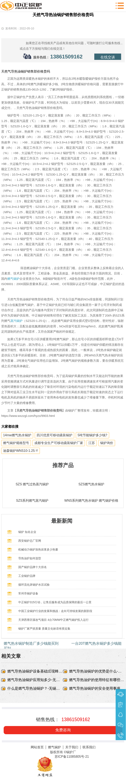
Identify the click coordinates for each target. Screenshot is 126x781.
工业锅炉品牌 (26, 575)
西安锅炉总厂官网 (29, 540)
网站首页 (37, 747)
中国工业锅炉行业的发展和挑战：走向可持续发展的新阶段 (55, 611)
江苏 (91, 443)
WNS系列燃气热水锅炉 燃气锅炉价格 (91, 500)
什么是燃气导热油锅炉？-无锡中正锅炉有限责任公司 (35, 688)
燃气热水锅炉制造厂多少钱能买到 (31, 643)
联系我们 (89, 747)
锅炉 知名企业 (27, 532)
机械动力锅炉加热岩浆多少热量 (38, 549)
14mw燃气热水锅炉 (17, 435)
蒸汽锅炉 (16, 320)
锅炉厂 (71, 752)
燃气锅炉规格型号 (16, 443)
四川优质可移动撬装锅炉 (54, 435)
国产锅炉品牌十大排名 (32, 567)
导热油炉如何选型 (29, 558)
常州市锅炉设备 (28, 593)
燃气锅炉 (13, 278)
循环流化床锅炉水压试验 (34, 584)
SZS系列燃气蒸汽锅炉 (32, 500)
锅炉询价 (106, 443)
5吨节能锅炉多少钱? (92, 435)
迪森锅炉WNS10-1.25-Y (20, 450)
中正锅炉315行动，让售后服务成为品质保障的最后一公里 (54, 602)
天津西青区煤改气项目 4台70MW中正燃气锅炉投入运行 (53, 619)
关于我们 (71, 747)
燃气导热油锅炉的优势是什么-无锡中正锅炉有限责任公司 (97, 671)
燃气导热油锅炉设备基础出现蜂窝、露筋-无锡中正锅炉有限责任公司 (35, 671)
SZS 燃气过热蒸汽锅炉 (32, 484)
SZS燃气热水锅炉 (91, 484)
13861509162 (66, 57)
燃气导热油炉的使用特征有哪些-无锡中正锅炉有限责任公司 (97, 680)
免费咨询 (63, 730)
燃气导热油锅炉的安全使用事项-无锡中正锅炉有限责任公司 (97, 688)
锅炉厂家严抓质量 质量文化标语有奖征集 (44, 628)
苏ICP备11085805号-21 (72, 756)
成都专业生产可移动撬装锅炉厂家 (58, 443)
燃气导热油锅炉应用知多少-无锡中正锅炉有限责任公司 (35, 680)
